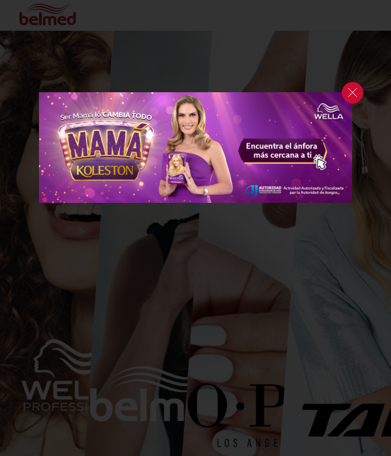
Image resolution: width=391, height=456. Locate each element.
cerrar (352, 92)
